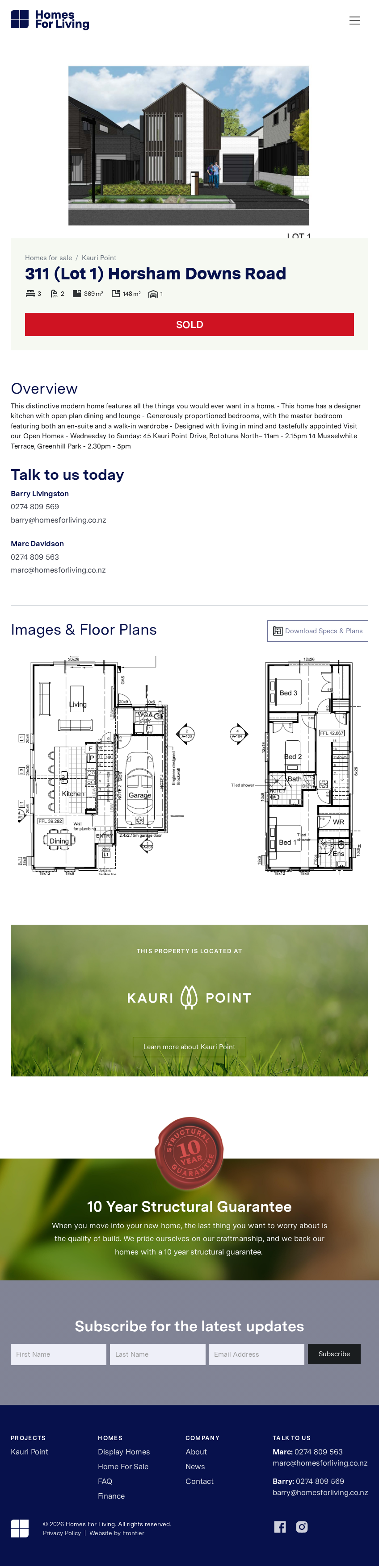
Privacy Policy (62, 1533)
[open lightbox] (189, 766)
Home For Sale (123, 1466)
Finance (111, 1495)
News (195, 1466)
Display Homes (124, 1451)
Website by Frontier (116, 1533)
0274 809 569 (35, 506)
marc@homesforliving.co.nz (58, 569)
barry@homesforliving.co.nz (58, 519)
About (196, 1451)
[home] (51, 20)
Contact (199, 1481)
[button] (354, 20)
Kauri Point (99, 258)
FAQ (105, 1481)
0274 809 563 (35, 556)
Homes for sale (48, 258)
